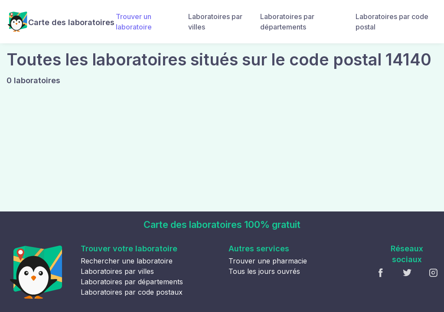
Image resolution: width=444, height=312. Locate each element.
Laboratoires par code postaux (132, 292)
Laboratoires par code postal (392, 21)
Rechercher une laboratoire (127, 261)
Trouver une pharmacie (268, 261)
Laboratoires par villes (215, 21)
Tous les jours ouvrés (264, 271)
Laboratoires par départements (287, 21)
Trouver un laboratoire (134, 21)
